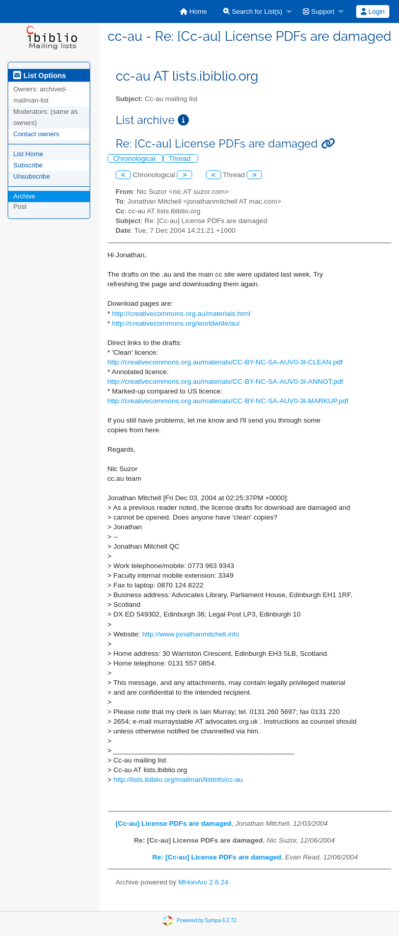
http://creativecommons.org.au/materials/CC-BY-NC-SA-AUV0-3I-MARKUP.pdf (228, 401)
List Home (28, 154)
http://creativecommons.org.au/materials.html (181, 313)
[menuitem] (193, 11)
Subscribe (28, 165)
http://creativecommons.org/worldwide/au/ (176, 323)
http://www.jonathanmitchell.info (190, 634)
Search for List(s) (252, 11)
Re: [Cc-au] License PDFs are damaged (216, 857)
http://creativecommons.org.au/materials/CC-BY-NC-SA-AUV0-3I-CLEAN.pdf (225, 362)
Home (193, 11)
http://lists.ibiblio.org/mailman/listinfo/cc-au (178, 779)
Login (372, 11)
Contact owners (36, 134)
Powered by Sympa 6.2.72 (206, 920)
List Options (39, 75)
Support (318, 11)
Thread (181, 158)
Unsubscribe (31, 176)
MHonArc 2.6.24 (203, 882)
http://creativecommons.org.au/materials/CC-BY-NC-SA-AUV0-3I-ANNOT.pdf (225, 381)
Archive (24, 196)
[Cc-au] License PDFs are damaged (173, 823)
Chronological (135, 158)
